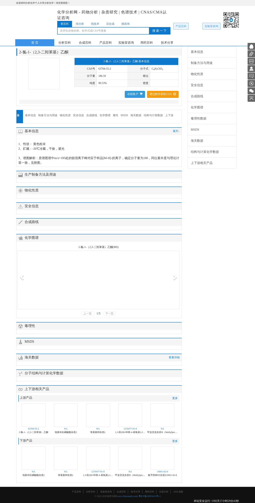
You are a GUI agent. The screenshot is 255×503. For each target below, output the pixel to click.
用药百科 (146, 42)
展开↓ (176, 131)
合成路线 (91, 115)
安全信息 (78, 115)
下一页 (109, 313)
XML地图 (178, 491)
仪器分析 (164, 491)
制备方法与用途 (47, 115)
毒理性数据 (198, 118)
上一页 (87, 313)
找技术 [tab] (95, 23)
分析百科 (64, 42)
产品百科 (181, 26)
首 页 (34, 42)
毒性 (115, 115)
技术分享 (167, 42)
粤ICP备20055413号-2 (150, 496)
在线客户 (135, 94)
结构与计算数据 (153, 115)
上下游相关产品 (202, 163)
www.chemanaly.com (127, 496)
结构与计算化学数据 (205, 151)
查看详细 (174, 357)
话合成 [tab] (110, 23)
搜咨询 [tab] (125, 23)
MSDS (124, 115)
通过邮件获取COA (163, 94)
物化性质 (65, 115)
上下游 (169, 115)
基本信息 (30, 115)
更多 (175, 398)
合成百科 (85, 42)
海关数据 (135, 115)
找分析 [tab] (80, 23)
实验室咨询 (211, 26)
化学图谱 (105, 115)
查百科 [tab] (65, 23)
